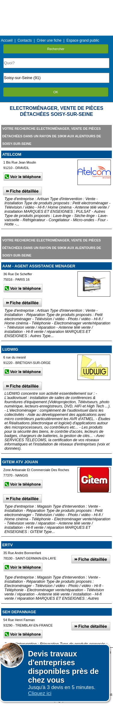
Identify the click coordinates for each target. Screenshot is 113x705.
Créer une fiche (49, 40)
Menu (56, 4)
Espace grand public (82, 40)
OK (55, 92)
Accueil (7, 40)
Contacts (24, 40)
